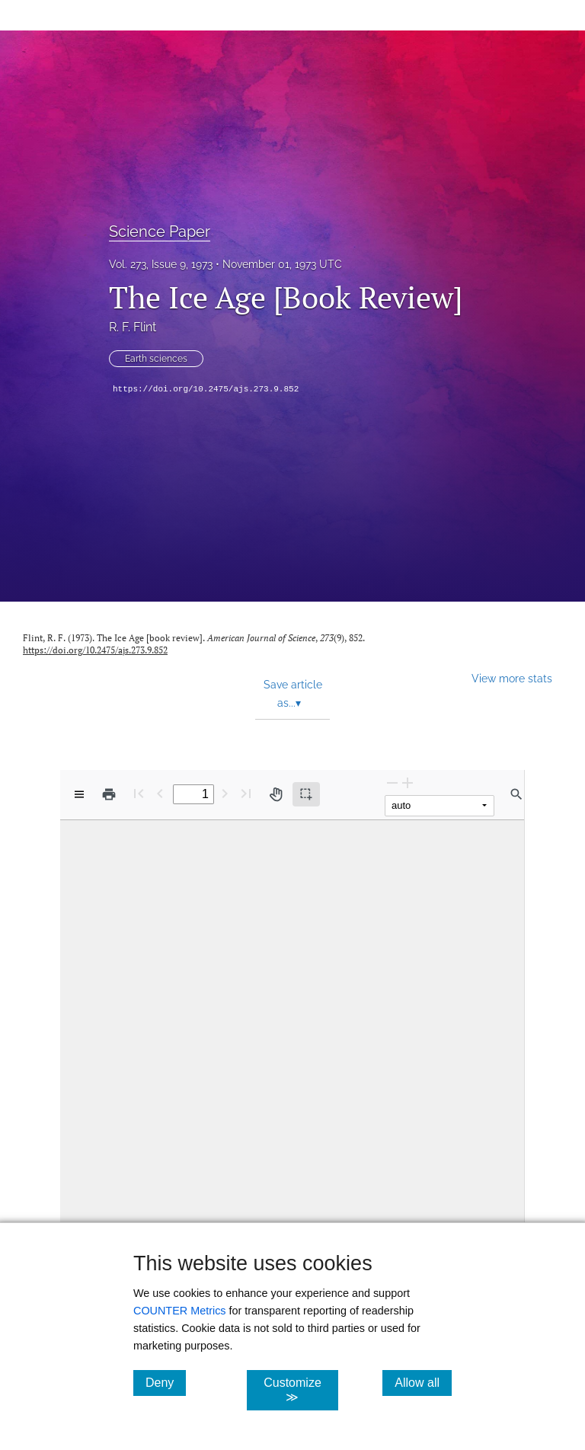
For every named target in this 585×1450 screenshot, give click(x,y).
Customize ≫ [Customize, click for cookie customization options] (300, 1390)
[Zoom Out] (392, 782)
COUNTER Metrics (179, 1311)
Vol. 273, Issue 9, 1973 (161, 264)
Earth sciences (156, 358)
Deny (165, 1382)
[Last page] (246, 793)
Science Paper (159, 231)
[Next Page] (225, 793)
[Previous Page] (160, 793)
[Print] (109, 794)
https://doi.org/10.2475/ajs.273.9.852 (206, 389)
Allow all (423, 1382)
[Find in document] (516, 794)
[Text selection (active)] (306, 794)
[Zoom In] (407, 782)
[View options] (79, 794)
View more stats (512, 678)
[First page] (138, 793)
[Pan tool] (275, 794)
